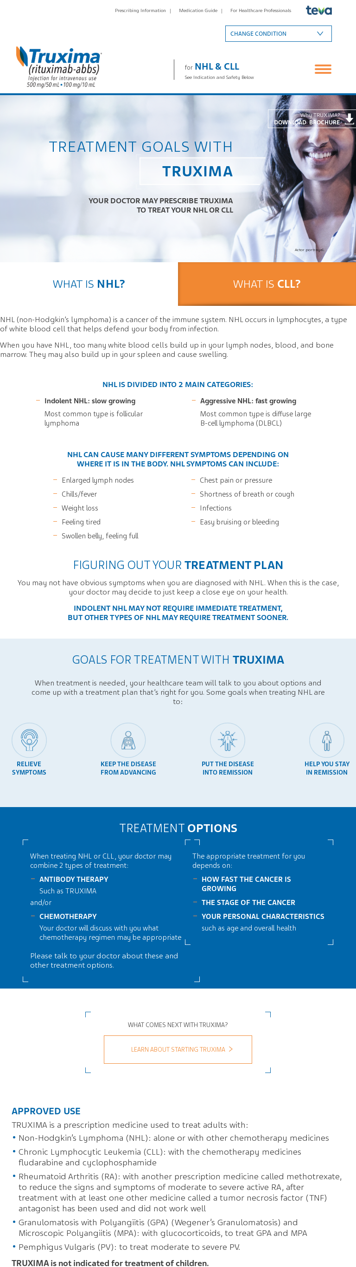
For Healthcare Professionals (260, 10)
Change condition (258, 34)
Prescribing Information (140, 10)
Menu (323, 69)
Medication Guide (198, 10)
